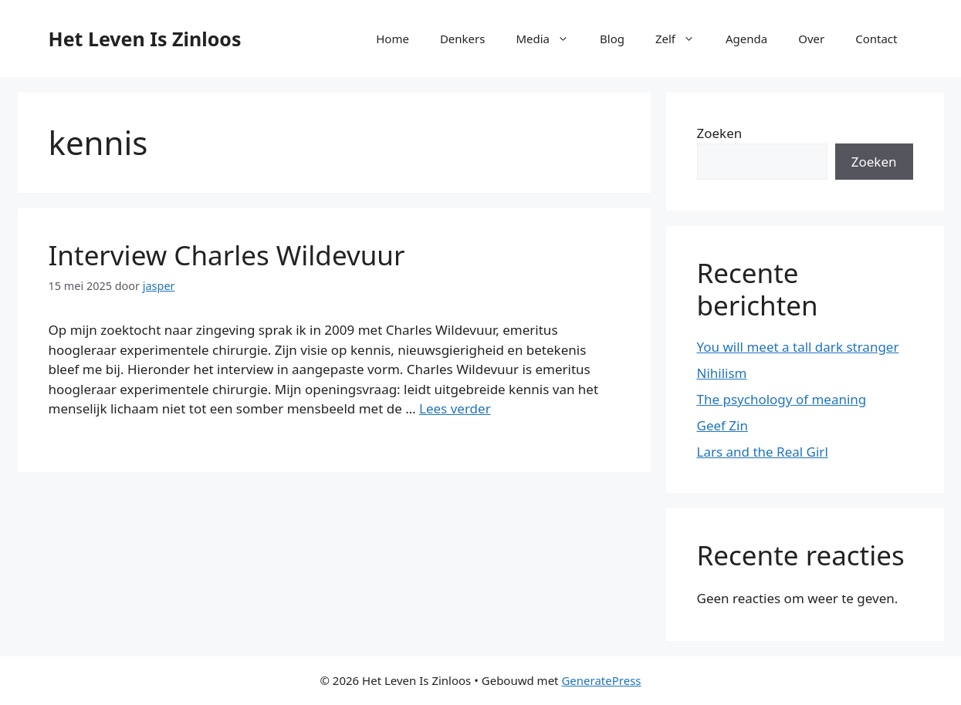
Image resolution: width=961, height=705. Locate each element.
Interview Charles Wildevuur (227, 255)
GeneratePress (601, 680)
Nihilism (722, 373)
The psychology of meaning (782, 399)
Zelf (682, 38)
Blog (612, 38)
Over (811, 38)
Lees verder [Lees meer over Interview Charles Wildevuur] (455, 408)
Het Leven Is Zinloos (145, 38)
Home (392, 38)
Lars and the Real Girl (762, 451)
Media (550, 38)
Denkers (463, 38)
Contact (876, 38)
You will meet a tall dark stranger (798, 347)
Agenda (746, 38)
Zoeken (720, 133)
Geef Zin (722, 425)
